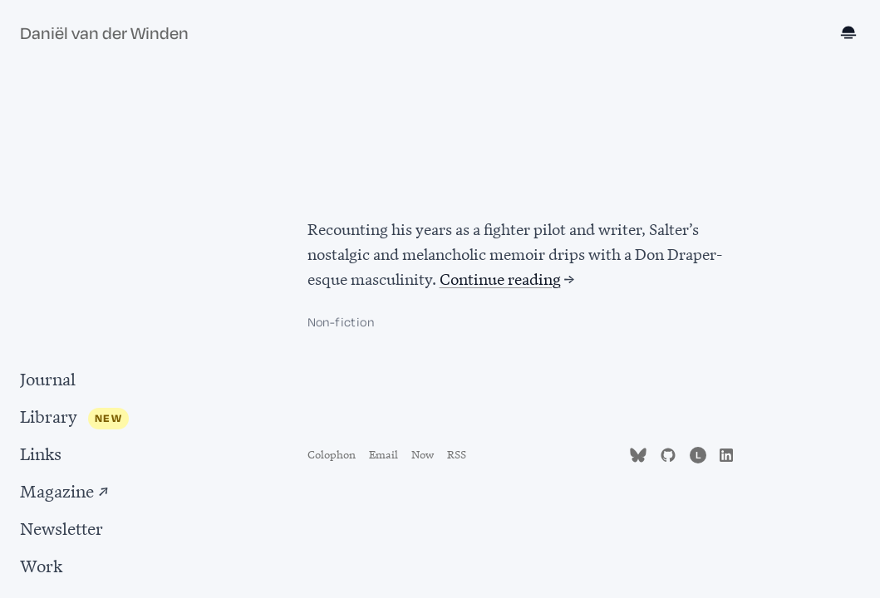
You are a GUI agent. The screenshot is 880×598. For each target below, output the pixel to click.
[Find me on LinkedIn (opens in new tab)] (726, 453)
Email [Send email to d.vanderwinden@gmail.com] (383, 453)
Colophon (331, 453)
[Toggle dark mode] (850, 34)
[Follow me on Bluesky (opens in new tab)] (638, 453)
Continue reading (500, 278)
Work (41, 564)
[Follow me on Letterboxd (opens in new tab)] (698, 453)
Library (48, 415)
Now (422, 453)
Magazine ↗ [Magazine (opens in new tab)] (64, 490)
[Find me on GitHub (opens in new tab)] (668, 453)
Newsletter (61, 527)
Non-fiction (340, 322)
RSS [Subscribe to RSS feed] (456, 453)
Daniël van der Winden (104, 34)
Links (40, 452)
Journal (48, 377)
